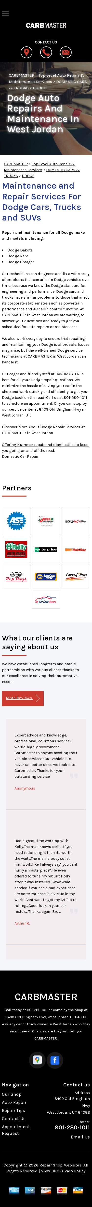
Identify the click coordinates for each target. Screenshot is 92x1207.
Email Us (80, 1137)
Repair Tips (13, 1110)
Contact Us (14, 1118)
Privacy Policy (72, 1171)
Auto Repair (14, 1102)
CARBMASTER (21, 75)
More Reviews (22, 698)
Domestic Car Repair (20, 456)
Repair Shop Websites (60, 1165)
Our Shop (12, 1094)
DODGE (39, 87)
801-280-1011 (75, 397)
